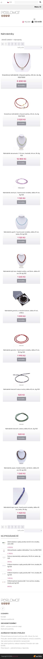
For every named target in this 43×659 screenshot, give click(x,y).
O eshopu (4, 613)
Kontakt (3, 617)
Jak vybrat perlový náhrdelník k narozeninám (15, 641)
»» (22, 44)
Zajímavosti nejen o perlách (13, 633)
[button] (38, 6)
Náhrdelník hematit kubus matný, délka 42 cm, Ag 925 (21, 387)
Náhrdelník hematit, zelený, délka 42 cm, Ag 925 (21, 427)
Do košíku (21, 85)
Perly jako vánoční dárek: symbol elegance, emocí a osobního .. (21, 639)
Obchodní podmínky (8, 623)
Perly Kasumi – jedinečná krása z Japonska (15, 648)
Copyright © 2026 (9, 656)
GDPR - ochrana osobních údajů (11, 626)
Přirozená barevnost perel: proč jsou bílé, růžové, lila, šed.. (19, 636)
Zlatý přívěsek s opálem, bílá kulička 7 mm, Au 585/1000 (24, 550)
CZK (9, 2)
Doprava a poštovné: (7, 619)
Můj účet (26, 22)
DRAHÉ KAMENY (7, 40)
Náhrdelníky (18, 40)
